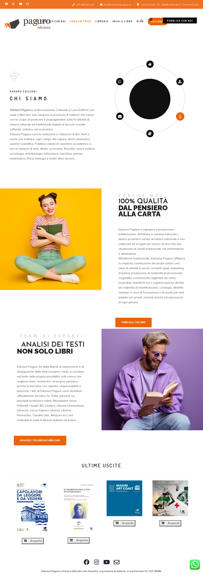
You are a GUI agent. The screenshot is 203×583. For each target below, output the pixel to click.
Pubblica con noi (180, 20)
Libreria (101, 21)
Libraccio (23, 410)
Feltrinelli (22, 405)
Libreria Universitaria (70, 405)
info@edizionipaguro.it (117, 4)
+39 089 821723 (85, 4)
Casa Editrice (80, 21)
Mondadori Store (65, 401)
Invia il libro (122, 21)
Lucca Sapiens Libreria (45, 410)
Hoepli (34, 405)
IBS (42, 405)
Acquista (32, 541)
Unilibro (50, 405)
